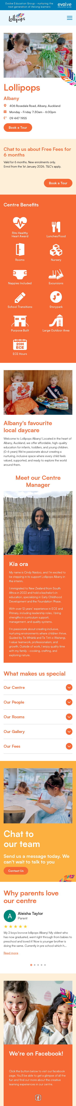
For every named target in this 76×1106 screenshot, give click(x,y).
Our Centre (38, 688)
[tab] (31, 965)
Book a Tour (18, 127)
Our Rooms (38, 717)
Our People (38, 702)
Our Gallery (38, 732)
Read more (11, 953)
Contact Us (16, 871)
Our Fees (38, 747)
